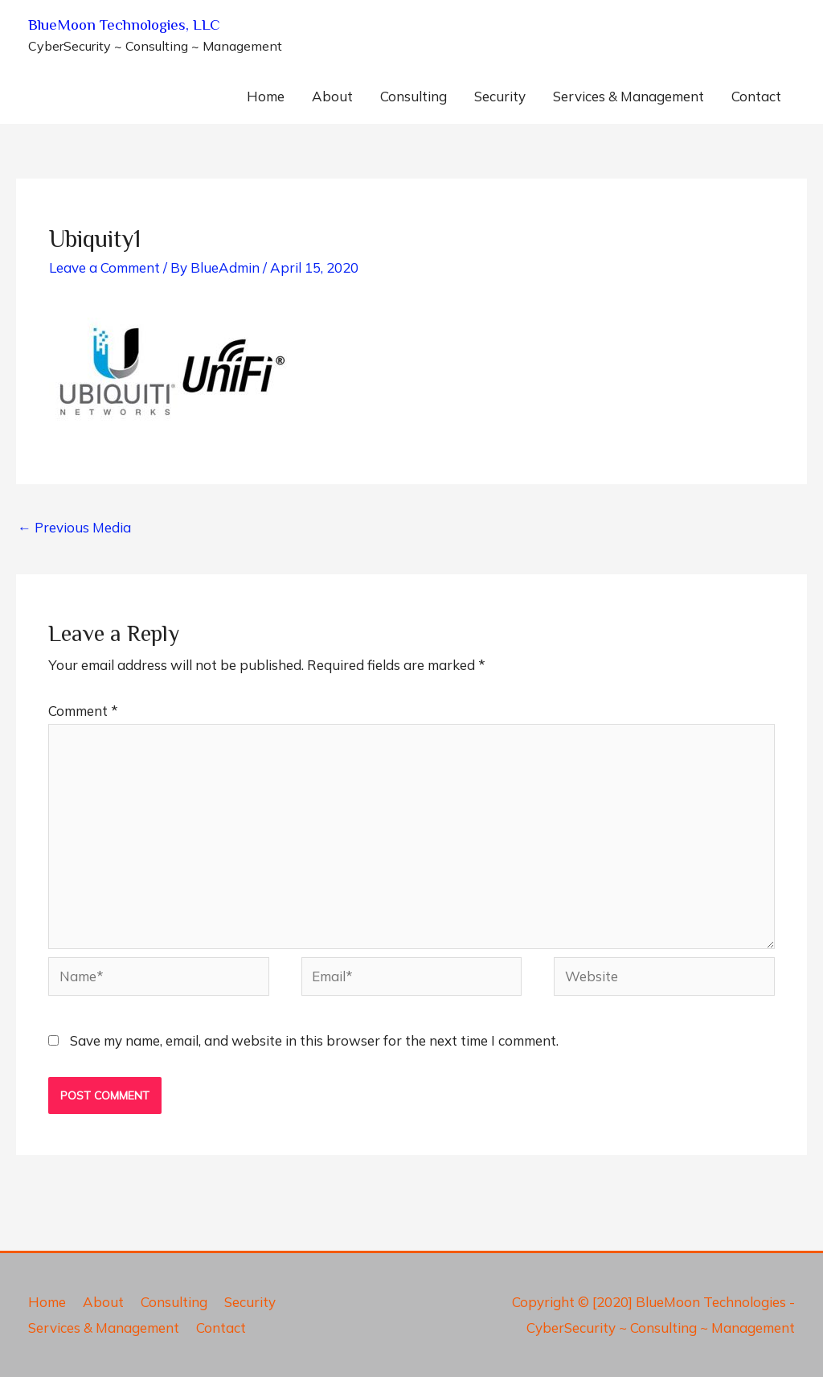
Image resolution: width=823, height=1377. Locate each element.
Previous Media (74, 527)
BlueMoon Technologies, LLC (124, 24)
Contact (756, 96)
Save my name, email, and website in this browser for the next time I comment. (314, 1040)
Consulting (413, 96)
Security (500, 96)
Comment (83, 710)
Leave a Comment (104, 267)
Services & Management (628, 96)
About (332, 96)
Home (266, 96)
